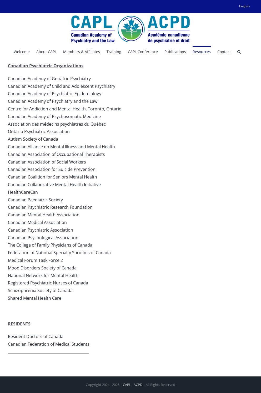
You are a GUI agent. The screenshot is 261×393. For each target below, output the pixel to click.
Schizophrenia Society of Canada (40, 290)
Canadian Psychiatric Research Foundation (50, 207)
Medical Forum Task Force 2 (35, 260)
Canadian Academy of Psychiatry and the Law (52, 101)
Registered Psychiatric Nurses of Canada (48, 283)
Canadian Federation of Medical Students (48, 344)
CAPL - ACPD (132, 384)
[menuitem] (244, 6)
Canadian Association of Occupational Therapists (56, 154)
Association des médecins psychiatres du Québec (57, 124)
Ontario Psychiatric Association (39, 131)
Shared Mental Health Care (34, 298)
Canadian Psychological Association (43, 238)
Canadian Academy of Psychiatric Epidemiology (54, 93)
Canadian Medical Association (37, 222)
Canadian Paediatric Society (35, 200)
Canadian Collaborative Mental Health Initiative (54, 184)
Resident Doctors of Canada (35, 336)
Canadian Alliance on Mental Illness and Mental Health (61, 147)
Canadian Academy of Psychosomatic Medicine (54, 116)
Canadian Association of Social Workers (47, 162)
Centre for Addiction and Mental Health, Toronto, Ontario (65, 109)
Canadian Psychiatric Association (40, 230)
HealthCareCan (23, 192)
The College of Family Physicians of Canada (50, 245)
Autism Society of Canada (33, 139)
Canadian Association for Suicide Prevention (52, 169)
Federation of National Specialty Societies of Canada (59, 253)
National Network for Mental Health (43, 275)
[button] (239, 51)
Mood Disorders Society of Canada (42, 268)
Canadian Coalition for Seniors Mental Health (52, 177)
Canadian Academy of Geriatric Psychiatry (49, 78)
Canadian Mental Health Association (43, 215)
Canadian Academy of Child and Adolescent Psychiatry (61, 86)
